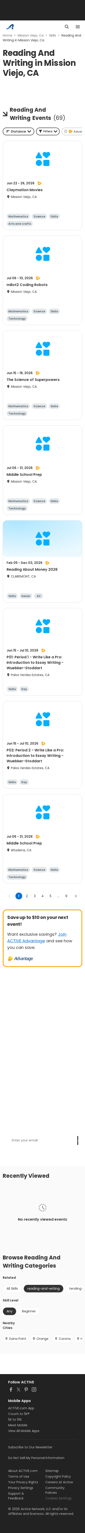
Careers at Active (59, 1482)
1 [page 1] (18, 896)
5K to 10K (15, 1419)
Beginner (29, 1311)
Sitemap (52, 1471)
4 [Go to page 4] (42, 896)
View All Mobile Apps (23, 1431)
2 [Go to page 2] (27, 896)
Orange (40, 1338)
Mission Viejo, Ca (31, 35)
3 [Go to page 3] (35, 896)
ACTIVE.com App (21, 1408)
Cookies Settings (58, 1498)
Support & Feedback (16, 1496)
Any (9, 1311)
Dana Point (15, 1338)
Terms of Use (18, 1476)
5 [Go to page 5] (50, 896)
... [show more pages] (58, 896)
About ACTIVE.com (23, 1471)
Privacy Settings (20, 1488)
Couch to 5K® (18, 1414)
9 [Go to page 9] (66, 896)
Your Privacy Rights (23, 1482)
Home (7, 35)
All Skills (12, 1288)
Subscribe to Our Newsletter (30, 1447)
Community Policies (55, 1490)
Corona (62, 1338)
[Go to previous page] (9, 896)
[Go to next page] (75, 896)
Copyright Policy (58, 1476)
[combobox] (18, 131)
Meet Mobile (17, 1425)
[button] (48, 131)
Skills (52, 35)
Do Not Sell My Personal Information (36, 1458)
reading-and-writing (43, 1288)
